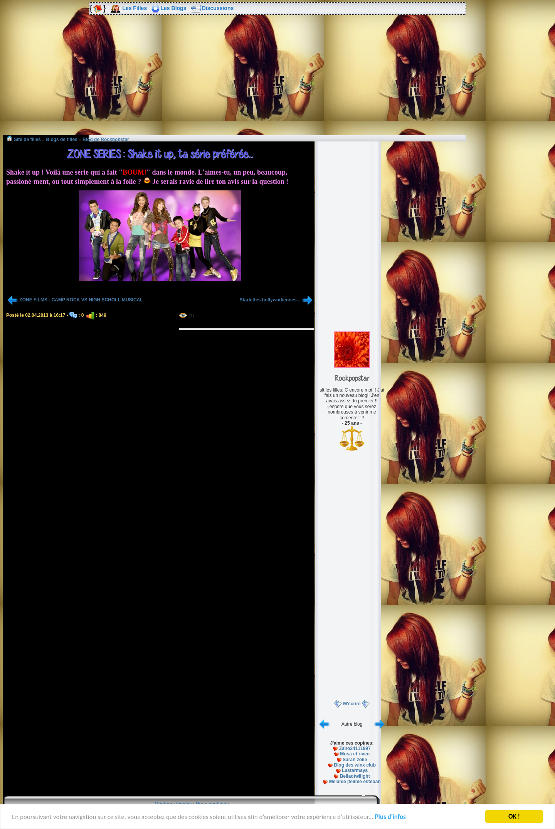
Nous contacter (212, 804)
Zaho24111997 (355, 748)
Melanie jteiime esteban (355, 781)
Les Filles (134, 8)
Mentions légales (173, 804)
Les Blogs (174, 8)
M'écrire (352, 703)
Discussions (218, 8)
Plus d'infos (390, 818)
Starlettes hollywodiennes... (270, 300)
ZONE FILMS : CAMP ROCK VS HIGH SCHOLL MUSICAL (81, 300)
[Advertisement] (277, 81)
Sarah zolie (355, 759)
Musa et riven (355, 754)
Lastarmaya (355, 770)
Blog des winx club (355, 765)
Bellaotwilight (355, 776)
